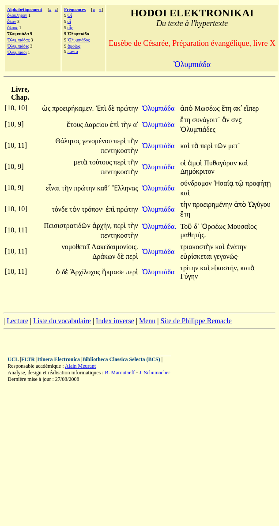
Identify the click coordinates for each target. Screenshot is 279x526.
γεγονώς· (226, 256)
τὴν (127, 124)
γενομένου (97, 141)
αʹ (135, 124)
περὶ (120, 141)
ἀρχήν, (102, 225)
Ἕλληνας (125, 188)
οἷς (70, 27)
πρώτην (127, 108)
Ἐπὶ (102, 108)
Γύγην (189, 276)
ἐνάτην (236, 246)
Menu (147, 321)
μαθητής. (193, 235)
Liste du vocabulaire (62, 321)
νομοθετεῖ (76, 246)
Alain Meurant (80, 366)
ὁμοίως (74, 46)
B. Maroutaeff (120, 372)
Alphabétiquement (24, 9)
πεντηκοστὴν (119, 150)
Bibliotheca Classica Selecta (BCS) (121, 359)
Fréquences (75, 9)
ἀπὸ (187, 108)
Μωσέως (208, 108)
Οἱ (70, 15)
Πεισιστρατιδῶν (68, 225)
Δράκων (104, 256)
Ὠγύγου (259, 204)
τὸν (75, 209)
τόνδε (60, 209)
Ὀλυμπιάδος (79, 39)
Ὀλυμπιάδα (159, 108)
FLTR (28, 359)
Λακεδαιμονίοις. (114, 246)
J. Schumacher (154, 372)
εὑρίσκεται (197, 256)
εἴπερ (251, 108)
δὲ (112, 108)
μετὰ (82, 162)
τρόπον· (93, 209)
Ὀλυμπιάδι (16, 52)
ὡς (47, 108)
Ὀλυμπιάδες (18, 46)
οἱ (184, 163)
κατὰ (248, 268)
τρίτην (190, 268)
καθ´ (104, 188)
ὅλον (11, 21)
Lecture (17, 321)
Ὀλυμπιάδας (18, 39)
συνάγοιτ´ (207, 119)
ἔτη (228, 108)
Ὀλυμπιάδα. (159, 226)
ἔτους (75, 124)
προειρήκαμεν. (73, 108)
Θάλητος (68, 141)
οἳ (69, 21)
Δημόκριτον (197, 171)
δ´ (197, 226)
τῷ (240, 183)
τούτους (101, 162)
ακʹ (237, 108)
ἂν (226, 119)
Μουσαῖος (242, 226)
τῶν (221, 145)
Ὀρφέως (214, 226)
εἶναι (54, 188)
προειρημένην (213, 204)
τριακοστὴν (197, 246)
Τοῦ (187, 226)
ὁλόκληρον (17, 15)
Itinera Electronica (58, 359)
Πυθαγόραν (221, 163)
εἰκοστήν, (225, 268)
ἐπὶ (115, 124)
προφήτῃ (258, 183)
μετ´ (234, 145)
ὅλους (12, 27)
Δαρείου (97, 124)
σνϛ (236, 119)
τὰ (196, 145)
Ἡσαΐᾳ (224, 183)
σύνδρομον (196, 183)
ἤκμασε (114, 272)
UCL (13, 359)
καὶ (185, 145)
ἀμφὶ (196, 163)
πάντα (73, 51)
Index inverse (115, 321)
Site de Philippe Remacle (195, 321)
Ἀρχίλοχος (86, 272)
